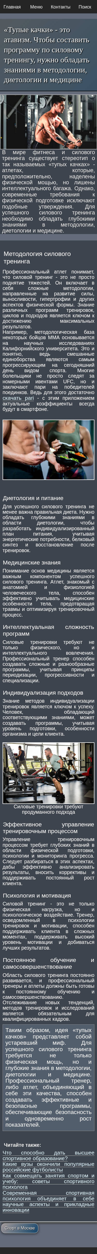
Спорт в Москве (20, 1228)
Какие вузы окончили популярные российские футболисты (48, 1167)
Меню (36, 7)
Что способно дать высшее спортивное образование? (48, 1155)
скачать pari (18, 398)
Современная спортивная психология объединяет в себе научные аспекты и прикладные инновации (48, 1201)
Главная (12, 7)
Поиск (85, 7)
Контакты (60, 7)
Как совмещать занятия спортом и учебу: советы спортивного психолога (48, 1181)
